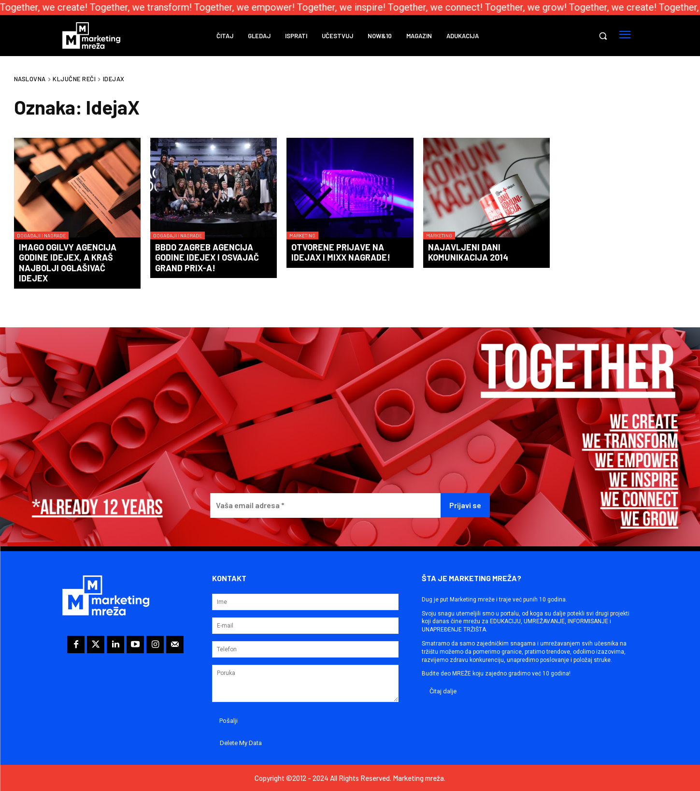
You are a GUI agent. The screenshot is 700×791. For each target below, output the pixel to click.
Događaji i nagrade (41, 235)
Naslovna (30, 79)
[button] (603, 35)
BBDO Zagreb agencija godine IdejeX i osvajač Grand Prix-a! (207, 257)
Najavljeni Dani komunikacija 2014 (468, 252)
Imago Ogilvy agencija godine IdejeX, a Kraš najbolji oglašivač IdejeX (67, 263)
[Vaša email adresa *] (325, 505)
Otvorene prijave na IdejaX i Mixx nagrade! (340, 252)
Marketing (302, 235)
